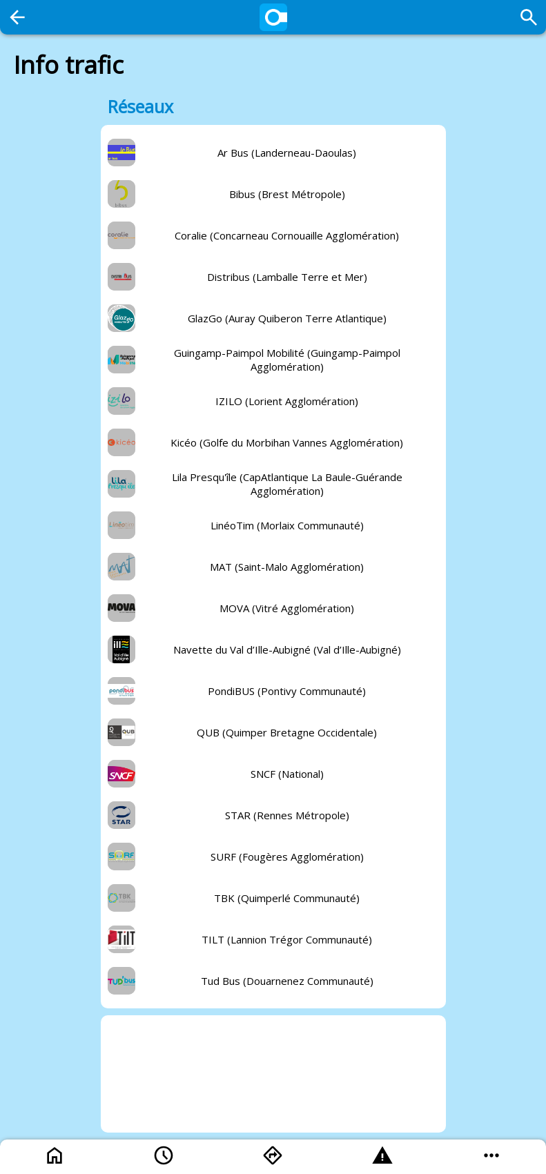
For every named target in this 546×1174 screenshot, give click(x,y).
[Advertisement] (273, 1074)
